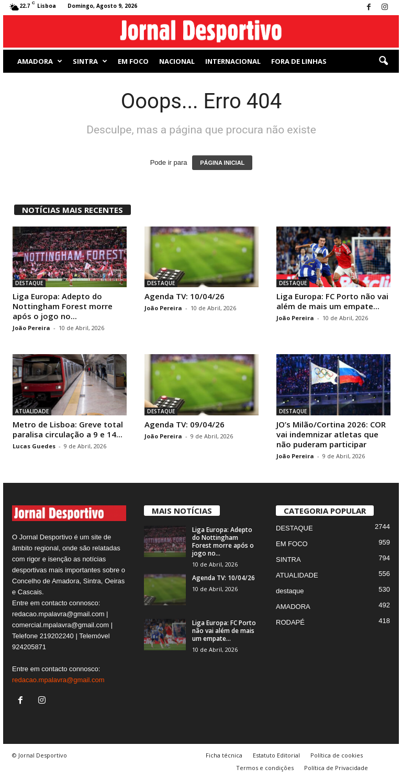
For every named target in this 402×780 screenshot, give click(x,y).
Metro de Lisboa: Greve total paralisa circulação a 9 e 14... (68, 429)
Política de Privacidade (336, 768)
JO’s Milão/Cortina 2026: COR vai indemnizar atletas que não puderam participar (331, 434)
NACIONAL (177, 61)
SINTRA (90, 61)
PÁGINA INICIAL (222, 163)
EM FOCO (133, 61)
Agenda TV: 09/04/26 (184, 424)
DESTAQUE (29, 283)
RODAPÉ (290, 622)
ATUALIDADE (32, 411)
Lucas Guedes (34, 446)
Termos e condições (265, 768)
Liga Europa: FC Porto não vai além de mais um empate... (332, 301)
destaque (290, 591)
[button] (383, 61)
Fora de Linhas (299, 61)
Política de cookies (336, 755)
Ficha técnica (224, 755)
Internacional (233, 61)
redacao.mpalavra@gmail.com (58, 680)
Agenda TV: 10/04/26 (184, 296)
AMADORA (39, 61)
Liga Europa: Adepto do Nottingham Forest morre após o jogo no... (63, 306)
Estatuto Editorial (276, 755)
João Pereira (31, 328)
